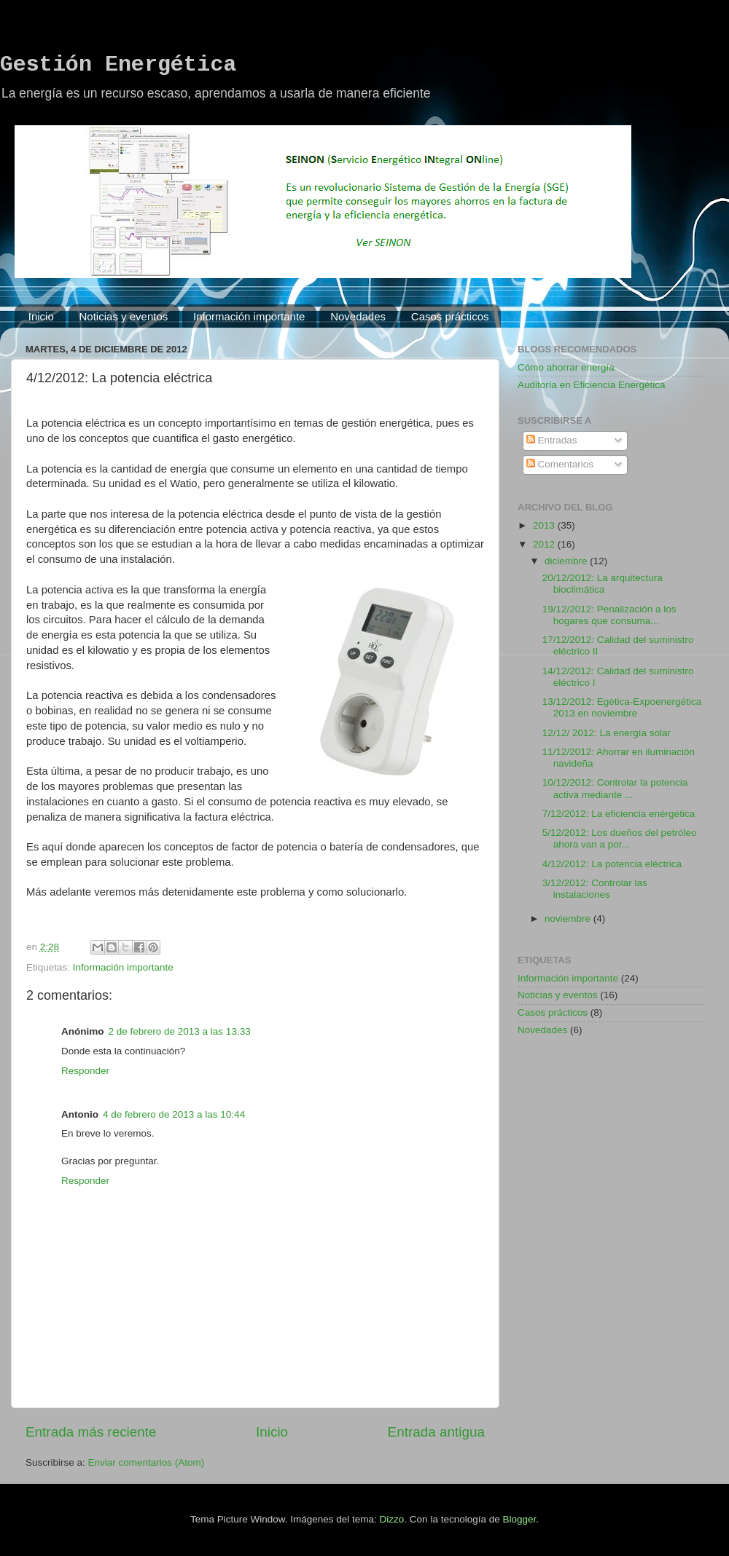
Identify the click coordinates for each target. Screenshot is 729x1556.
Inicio (41, 316)
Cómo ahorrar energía (566, 367)
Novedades (358, 316)
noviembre (569, 918)
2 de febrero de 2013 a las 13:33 (180, 1031)
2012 (545, 544)
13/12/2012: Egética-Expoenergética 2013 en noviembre (621, 707)
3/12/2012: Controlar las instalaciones (594, 888)
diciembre (567, 561)
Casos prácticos (450, 316)
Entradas (551, 440)
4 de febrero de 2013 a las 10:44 (174, 1114)
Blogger (519, 1519)
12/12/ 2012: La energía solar (606, 732)
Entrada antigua (436, 1432)
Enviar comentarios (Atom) (146, 1462)
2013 (545, 525)
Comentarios (559, 464)
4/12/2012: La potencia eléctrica (612, 863)
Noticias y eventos (123, 316)
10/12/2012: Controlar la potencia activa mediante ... (615, 788)
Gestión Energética (118, 64)
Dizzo (392, 1519)
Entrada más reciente (91, 1432)
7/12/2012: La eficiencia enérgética (618, 813)
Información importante (249, 316)
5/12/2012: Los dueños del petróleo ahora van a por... (619, 838)
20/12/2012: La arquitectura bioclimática (602, 583)
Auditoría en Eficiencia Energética (592, 384)
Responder (85, 1070)
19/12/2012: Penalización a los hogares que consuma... (609, 615)
